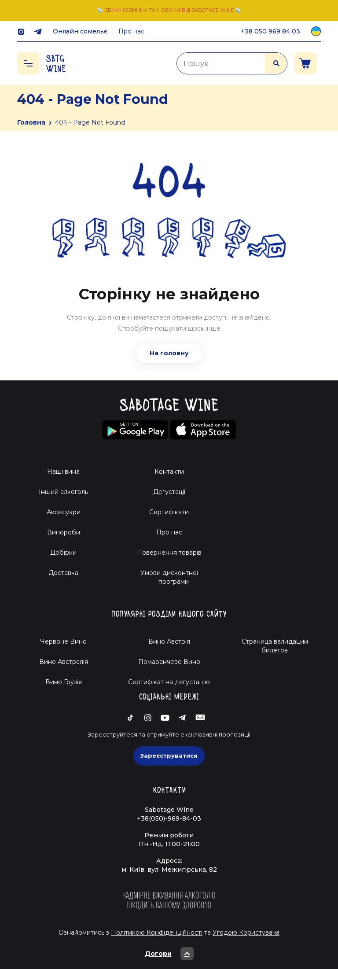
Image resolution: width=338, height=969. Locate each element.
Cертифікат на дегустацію (169, 682)
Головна (31, 122)
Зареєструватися (169, 755)
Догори (169, 953)
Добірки (63, 552)
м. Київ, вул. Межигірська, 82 (169, 869)
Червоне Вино (63, 641)
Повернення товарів (169, 552)
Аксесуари (64, 512)
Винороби (63, 532)
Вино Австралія (63, 662)
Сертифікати (169, 512)
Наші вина (63, 471)
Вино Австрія (169, 641)
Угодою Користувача (246, 932)
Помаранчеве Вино (169, 662)
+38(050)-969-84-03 (169, 818)
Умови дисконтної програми (169, 577)
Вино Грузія (63, 682)
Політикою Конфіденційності (156, 932)
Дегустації (169, 492)
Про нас (131, 31)
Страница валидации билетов (275, 645)
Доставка (63, 573)
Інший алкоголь (63, 492)
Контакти (169, 471)
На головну (169, 353)
